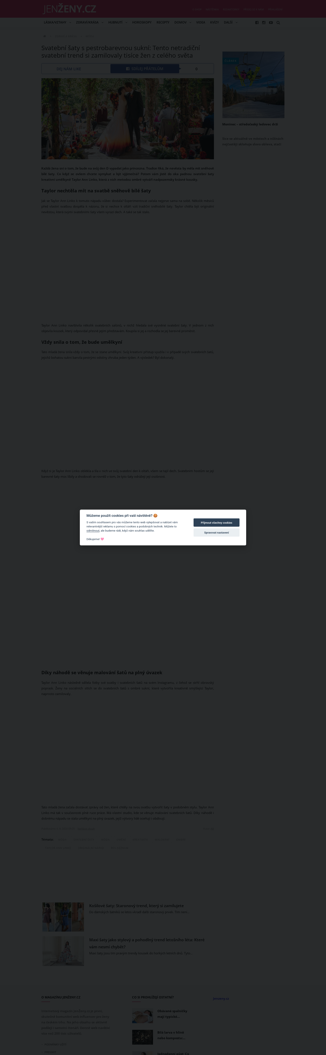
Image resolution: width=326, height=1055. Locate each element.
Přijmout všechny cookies (216, 522)
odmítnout (92, 530)
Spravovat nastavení (216, 532)
